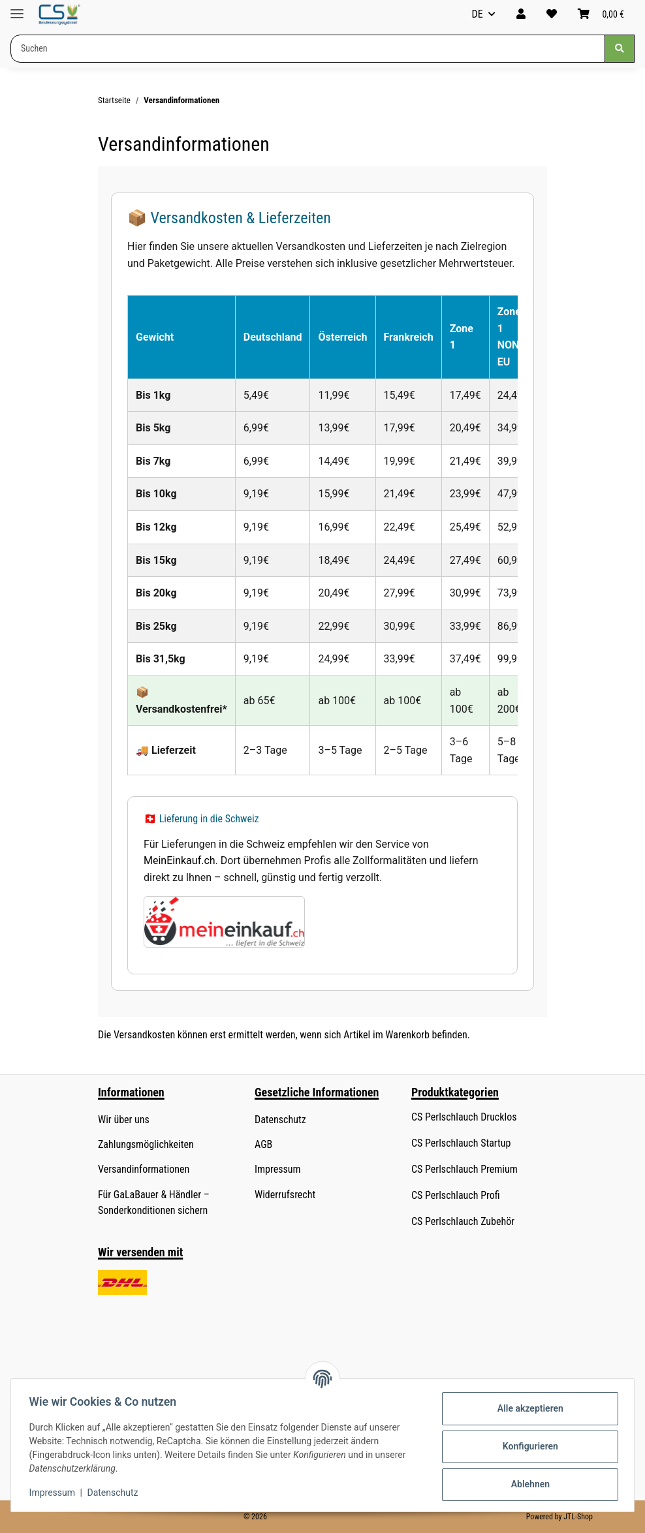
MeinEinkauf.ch (179, 860)
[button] (521, 14)
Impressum (55, 1492)
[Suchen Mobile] (307, 49)
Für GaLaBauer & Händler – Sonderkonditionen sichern (154, 1202)
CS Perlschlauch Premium (464, 1169)
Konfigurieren (527, 1446)
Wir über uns (123, 1119)
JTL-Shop (578, 1516)
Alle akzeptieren (527, 1408)
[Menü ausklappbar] (17, 8)
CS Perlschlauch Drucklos (463, 1117)
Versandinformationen (143, 1169)
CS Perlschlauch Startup (461, 1143)
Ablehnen (527, 1484)
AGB (263, 1144)
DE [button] (477, 14)
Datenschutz (115, 1492)
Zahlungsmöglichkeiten (146, 1144)
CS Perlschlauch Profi (455, 1195)
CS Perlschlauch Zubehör (462, 1221)
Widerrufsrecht (285, 1194)
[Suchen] (620, 49)
